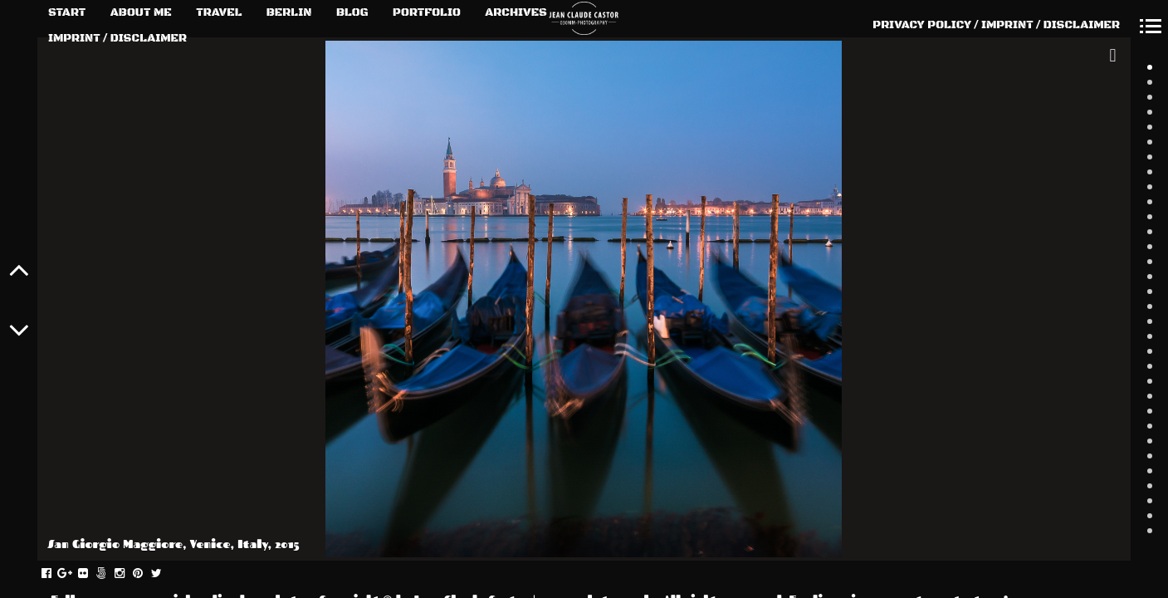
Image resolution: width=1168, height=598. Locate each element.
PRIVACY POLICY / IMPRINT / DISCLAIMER (996, 24)
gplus (73, 573)
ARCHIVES (516, 12)
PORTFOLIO (427, 12)
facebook (55, 573)
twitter (164, 573)
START (67, 12)
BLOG (352, 12)
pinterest (146, 573)
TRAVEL (219, 12)
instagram (128, 573)
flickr (91, 573)
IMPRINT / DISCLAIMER (117, 38)
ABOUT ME (141, 12)
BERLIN (289, 12)
